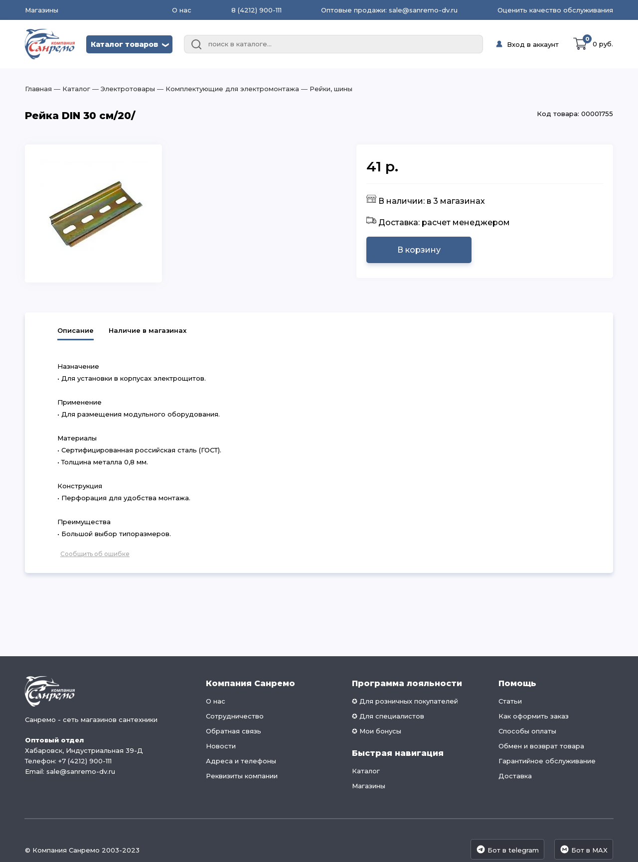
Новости (221, 746)
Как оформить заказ (533, 716)
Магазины (41, 10)
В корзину (419, 250)
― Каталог (71, 89)
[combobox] (333, 44)
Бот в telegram (507, 849)
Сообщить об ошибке (95, 554)
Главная (38, 89)
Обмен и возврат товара (541, 746)
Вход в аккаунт (533, 44)
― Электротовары (122, 89)
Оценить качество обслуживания (555, 10)
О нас (181, 10)
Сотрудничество (235, 716)
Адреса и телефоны (241, 761)
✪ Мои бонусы (376, 731)
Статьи (510, 701)
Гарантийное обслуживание (547, 761)
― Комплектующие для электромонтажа (227, 89)
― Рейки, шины (325, 89)
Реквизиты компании (242, 776)
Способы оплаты (527, 731)
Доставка (515, 776)
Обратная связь (233, 731)
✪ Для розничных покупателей (405, 701)
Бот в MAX (584, 849)
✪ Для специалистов (388, 716)
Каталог (366, 771)
